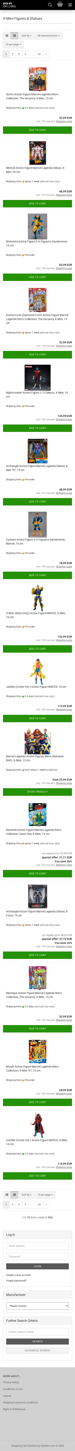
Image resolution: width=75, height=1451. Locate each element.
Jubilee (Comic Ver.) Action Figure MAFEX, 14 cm (36, 686)
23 (39, 54)
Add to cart (37, 130)
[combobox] (26, 36)
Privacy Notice (11, 1382)
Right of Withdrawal (14, 1409)
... (32, 54)
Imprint (7, 1395)
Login (37, 1266)
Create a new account (18, 1275)
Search (37, 1341)
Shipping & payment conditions (20, 1402)
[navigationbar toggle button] (70, 5)
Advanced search (37, 1350)
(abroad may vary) (45, 107)
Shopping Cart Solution (24, 1445)
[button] (7, 36)
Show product (37, 791)
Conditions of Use (13, 1389)
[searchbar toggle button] (50, 5)
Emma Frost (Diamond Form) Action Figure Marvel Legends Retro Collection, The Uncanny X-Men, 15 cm (37, 319)
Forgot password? (16, 1280)
